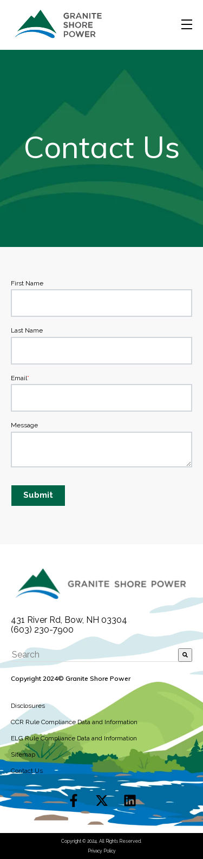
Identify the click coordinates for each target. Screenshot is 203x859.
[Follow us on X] (102, 800)
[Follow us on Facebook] (73, 800)
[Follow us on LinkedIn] (130, 800)
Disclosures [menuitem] (28, 706)
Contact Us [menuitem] (27, 771)
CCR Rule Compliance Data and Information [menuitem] (74, 722)
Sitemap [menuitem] (23, 754)
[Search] (185, 654)
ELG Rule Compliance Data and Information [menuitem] (74, 738)
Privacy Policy (102, 851)
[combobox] (94, 654)
